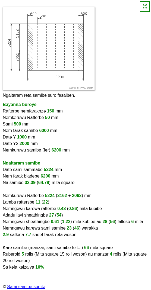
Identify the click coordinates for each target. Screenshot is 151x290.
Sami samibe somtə (26, 286)
